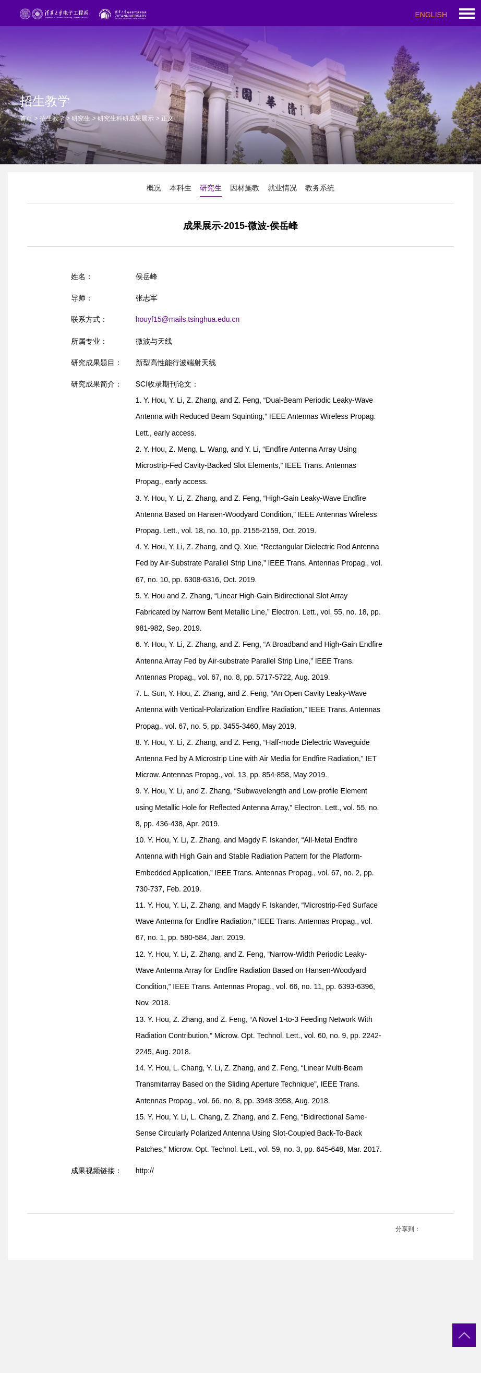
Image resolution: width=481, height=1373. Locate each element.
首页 (26, 118)
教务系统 (319, 188)
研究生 (80, 118)
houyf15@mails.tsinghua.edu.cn (187, 319)
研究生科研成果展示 (126, 118)
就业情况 (282, 188)
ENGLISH (431, 14)
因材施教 (244, 188)
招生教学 (52, 118)
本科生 (180, 188)
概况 (154, 188)
